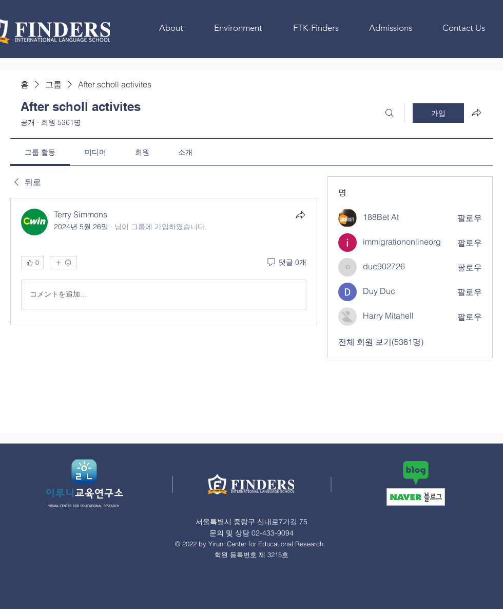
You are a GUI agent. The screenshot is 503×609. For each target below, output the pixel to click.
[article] (163, 261)
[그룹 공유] (476, 112)
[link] (40, 152)
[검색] (389, 113)
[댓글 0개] (286, 262)
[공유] (300, 215)
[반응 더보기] (63, 262)
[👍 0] (32, 262)
